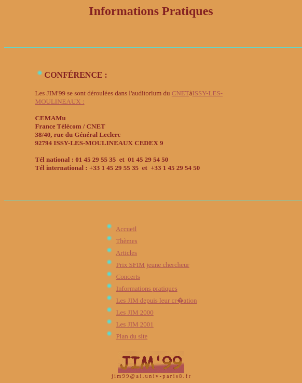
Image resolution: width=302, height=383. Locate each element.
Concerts (128, 276)
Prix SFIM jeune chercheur (152, 264)
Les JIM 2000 (135, 312)
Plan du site (132, 336)
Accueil (126, 229)
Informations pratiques (146, 288)
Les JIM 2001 (135, 324)
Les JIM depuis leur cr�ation (156, 300)
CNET (180, 93)
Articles (126, 253)
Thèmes (126, 241)
